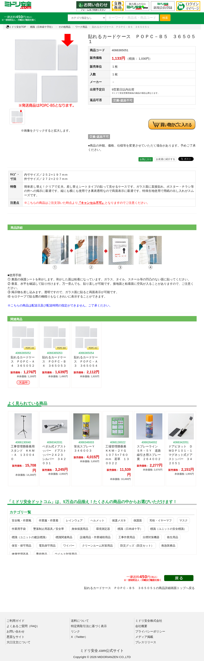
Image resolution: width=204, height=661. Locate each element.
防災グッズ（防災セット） (137, 545)
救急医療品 (168, 545)
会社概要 (141, 626)
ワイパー (68, 545)
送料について (80, 620)
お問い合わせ (16, 631)
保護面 (137, 520)
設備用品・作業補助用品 (95, 537)
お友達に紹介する (165, 159)
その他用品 (65, 27)
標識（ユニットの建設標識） (30, 537)
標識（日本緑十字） (130, 528)
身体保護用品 (80, 528)
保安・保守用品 (21, 545)
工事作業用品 (126, 537)
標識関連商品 (64, 537)
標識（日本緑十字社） (42, 27)
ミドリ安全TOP (16, 27)
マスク (183, 520)
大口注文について (18, 642)
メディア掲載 (144, 636)
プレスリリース (145, 642)
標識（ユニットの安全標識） (168, 528)
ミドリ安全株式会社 (148, 620)
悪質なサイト (16, 636)
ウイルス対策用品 (66, 554)
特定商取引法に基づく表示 (89, 626)
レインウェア (74, 520)
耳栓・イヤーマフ (160, 520)
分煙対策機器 (151, 537)
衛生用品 (172, 537)
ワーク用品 (81, 27)
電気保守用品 (47, 545)
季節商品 (41, 554)
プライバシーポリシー (150, 631)
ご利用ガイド (16, 620)
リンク (75, 631)
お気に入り (146, 159)
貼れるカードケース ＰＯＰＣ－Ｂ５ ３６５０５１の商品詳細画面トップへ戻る (139, 588)
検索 (165, 17)
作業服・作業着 (48, 520)
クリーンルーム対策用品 (97, 545)
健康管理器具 (20, 554)
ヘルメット (97, 520)
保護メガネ (119, 520)
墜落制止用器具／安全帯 (48, 528)
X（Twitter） (79, 636)
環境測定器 (103, 528)
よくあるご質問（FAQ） (23, 626)
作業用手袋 (19, 528)
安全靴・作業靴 (21, 520)
